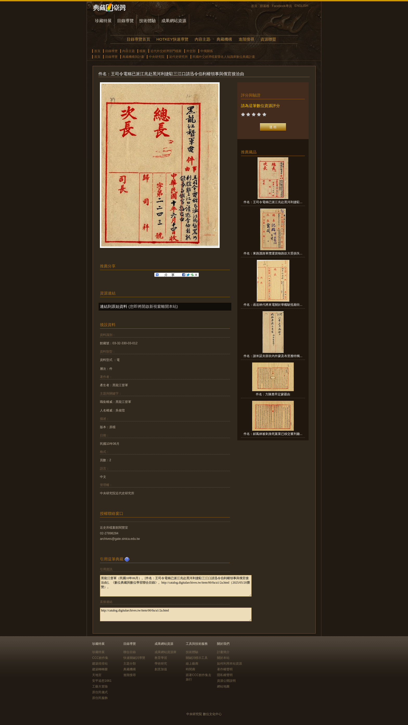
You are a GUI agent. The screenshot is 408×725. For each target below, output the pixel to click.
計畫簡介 (223, 652)
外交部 (191, 51)
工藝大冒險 (100, 686)
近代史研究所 (178, 57)
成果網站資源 (173, 20)
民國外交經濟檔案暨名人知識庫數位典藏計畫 (224, 57)
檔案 (142, 51)
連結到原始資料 (113, 306)
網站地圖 (223, 686)
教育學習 (161, 658)
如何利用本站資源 (229, 663)
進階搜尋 (246, 39)
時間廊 (190, 669)
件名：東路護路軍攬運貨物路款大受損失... (273, 253)
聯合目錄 (129, 652)
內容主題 (202, 39)
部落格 (264, 6)
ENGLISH (301, 6)
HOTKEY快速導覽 (172, 39)
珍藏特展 (103, 20)
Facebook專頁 (282, 6)
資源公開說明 (226, 681)
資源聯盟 (268, 39)
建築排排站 (100, 663)
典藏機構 (224, 39)
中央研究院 (156, 57)
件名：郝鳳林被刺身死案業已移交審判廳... (273, 434)
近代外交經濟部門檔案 (166, 51)
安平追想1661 (102, 681)
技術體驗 (147, 20)
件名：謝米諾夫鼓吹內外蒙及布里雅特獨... (273, 356)
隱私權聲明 (225, 675)
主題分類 (129, 663)
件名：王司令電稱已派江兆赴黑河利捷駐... (273, 202)
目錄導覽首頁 (138, 39)
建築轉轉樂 (100, 669)
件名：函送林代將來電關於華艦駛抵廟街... (273, 305)
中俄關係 (206, 51)
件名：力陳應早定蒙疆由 (273, 394)
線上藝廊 (192, 663)
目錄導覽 (125, 20)
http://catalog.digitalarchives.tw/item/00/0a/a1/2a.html (176, 614)
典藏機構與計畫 (133, 57)
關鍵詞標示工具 (197, 658)
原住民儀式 (100, 692)
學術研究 (161, 663)
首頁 (254, 6)
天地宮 (96, 675)
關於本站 (223, 658)
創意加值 (161, 669)
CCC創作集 (100, 658)
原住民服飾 (100, 698)
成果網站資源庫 (165, 652)
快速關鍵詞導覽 (134, 658)
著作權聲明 (225, 669)
